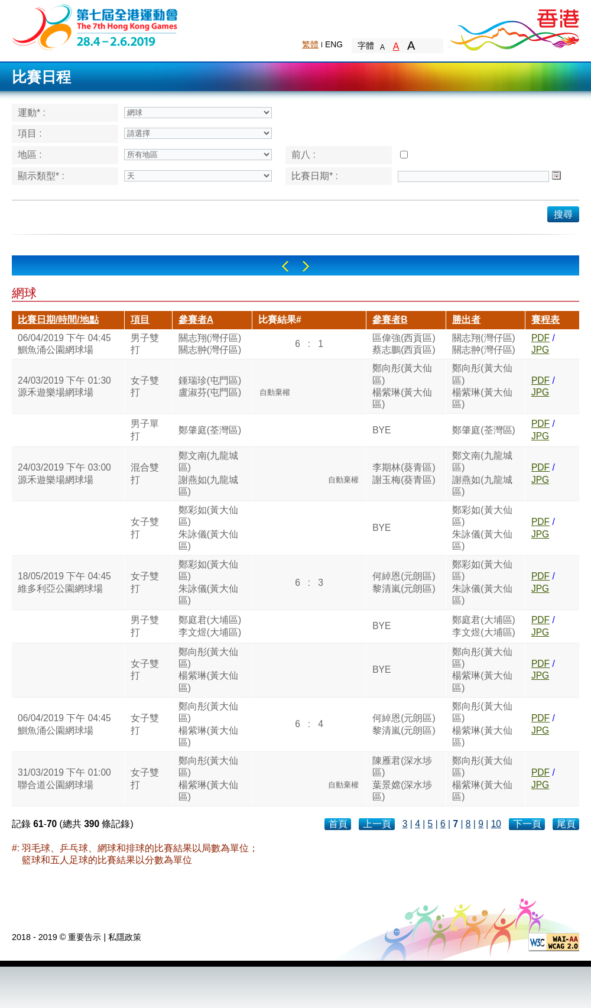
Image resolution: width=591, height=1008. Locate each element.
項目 (140, 320)
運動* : (32, 113)
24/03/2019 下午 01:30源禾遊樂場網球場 (64, 386)
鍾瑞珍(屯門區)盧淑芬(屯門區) (209, 386)
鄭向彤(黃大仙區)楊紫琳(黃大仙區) (402, 386)
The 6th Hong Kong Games (95, 26)
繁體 (310, 44)
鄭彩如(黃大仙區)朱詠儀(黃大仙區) (208, 528)
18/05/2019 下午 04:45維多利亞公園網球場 (64, 582)
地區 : (30, 155)
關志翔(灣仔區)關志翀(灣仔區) (209, 344)
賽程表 (545, 320)
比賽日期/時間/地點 (58, 320)
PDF (540, 338)
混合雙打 (145, 473)
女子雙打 (145, 386)
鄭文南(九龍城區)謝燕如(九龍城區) (208, 473)
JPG (540, 350)
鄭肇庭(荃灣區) (209, 430)
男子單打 (145, 429)
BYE (381, 430)
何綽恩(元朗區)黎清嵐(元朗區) (403, 582)
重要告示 (84, 937)
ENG (334, 44)
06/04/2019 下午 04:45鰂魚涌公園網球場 (64, 344)
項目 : (30, 133)
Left (285, 266)
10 (496, 824)
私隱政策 (124, 937)
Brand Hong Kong (514, 26)
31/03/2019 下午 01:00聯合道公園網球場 (64, 778)
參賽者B (389, 320)
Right (306, 266)
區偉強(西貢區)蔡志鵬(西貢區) (403, 344)
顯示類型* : (41, 176)
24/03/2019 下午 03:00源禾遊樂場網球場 (64, 473)
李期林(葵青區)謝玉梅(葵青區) (403, 473)
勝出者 (466, 320)
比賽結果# (279, 320)
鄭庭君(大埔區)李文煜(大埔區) (209, 626)
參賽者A (195, 320)
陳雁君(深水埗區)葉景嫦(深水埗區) (402, 779)
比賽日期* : (314, 176)
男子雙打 (145, 344)
